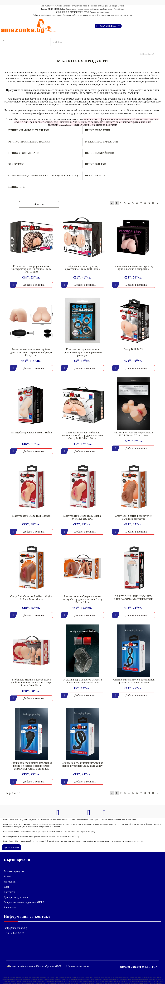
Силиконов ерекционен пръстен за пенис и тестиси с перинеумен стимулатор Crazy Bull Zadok (31, 765)
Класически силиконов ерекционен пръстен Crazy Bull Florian (134, 681)
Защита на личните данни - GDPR (24, 902)
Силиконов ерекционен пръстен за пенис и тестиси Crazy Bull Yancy (82, 764)
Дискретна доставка (16, 897)
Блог (6, 886)
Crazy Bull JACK (134, 349)
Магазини (10, 881)
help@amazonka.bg (16, 928)
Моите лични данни (78, 965)
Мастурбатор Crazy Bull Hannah (31, 515)
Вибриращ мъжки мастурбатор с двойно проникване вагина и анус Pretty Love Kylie (31, 682)
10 (153, 203)
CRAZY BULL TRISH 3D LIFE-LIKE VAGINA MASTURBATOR (133, 598)
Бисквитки (10, 907)
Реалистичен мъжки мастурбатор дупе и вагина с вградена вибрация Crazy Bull (31, 352)
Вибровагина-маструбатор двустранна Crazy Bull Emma (82, 267)
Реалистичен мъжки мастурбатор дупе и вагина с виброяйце (133, 267)
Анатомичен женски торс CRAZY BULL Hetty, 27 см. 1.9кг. (133, 434)
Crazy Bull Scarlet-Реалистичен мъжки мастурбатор (133, 517)
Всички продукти (14, 871)
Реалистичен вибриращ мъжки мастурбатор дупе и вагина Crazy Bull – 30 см (82, 599)
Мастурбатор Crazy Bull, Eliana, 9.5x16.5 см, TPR (82, 517)
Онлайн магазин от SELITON (139, 965)
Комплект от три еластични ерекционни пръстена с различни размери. (82, 352)
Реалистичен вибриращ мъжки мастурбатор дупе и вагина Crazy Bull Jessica (31, 269)
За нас (7, 876)
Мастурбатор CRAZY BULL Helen (31, 432)
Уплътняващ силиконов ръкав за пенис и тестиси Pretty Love (82, 681)
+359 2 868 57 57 (110, 26)
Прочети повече (11, 847)
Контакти (9, 892)
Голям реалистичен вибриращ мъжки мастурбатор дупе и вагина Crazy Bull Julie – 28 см (82, 435)
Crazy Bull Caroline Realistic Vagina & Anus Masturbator (31, 598)
